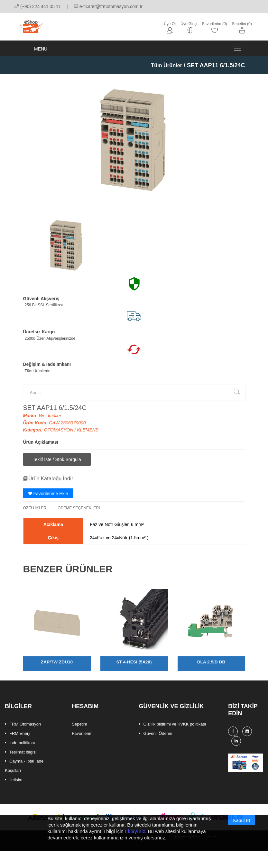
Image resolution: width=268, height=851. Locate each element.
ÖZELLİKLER (35, 513)
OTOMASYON (59, 435)
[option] (66, 249)
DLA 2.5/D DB (211, 666)
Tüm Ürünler (165, 70)
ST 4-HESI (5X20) (134, 666)
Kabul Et (241, 820)
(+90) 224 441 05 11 (37, 6)
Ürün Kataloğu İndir (51, 483)
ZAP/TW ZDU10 (57, 666)
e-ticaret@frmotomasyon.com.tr (108, 6)
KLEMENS (87, 435)
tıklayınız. (136, 831)
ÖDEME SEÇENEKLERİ (79, 513)
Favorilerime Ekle (48, 498)
